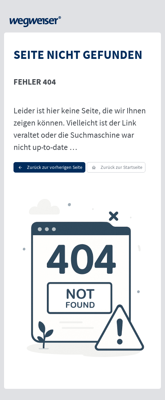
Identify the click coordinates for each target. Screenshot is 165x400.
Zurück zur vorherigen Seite (49, 167)
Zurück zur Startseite (116, 167)
